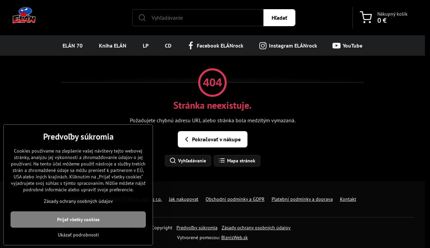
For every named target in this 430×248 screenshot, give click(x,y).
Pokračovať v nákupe (212, 139)
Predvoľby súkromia (197, 228)
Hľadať (279, 17)
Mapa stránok (236, 160)
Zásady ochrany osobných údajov (256, 228)
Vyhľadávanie (187, 160)
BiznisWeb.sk (234, 237)
